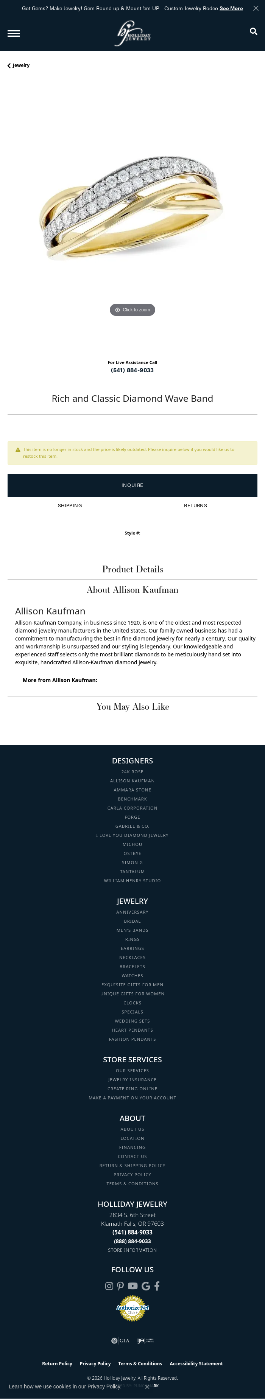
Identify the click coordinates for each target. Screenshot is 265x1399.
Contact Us (132, 1156)
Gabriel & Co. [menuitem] (132, 826)
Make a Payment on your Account (132, 1098)
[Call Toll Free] (132, 1241)
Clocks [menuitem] (132, 1003)
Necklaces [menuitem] (132, 957)
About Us (133, 1129)
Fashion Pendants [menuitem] (132, 1039)
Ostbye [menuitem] (133, 853)
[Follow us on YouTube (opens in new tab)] (133, 1286)
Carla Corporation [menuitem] (133, 808)
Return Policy (57, 1363)
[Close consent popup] (147, 1387)
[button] (253, 33)
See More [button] (231, 8)
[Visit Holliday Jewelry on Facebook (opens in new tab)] (157, 1286)
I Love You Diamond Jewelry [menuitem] (132, 835)
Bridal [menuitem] (132, 921)
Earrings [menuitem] (132, 948)
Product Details (132, 569)
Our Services (132, 1070)
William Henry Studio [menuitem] (132, 880)
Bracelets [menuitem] (132, 966)
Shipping (70, 505)
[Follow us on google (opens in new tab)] (146, 1286)
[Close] (255, 8)
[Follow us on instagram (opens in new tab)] (109, 1286)
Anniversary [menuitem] (132, 912)
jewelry (21, 65)
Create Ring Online (132, 1088)
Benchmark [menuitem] (132, 799)
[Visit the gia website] (120, 1340)
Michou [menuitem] (132, 844)
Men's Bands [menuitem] (133, 930)
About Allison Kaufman (132, 589)
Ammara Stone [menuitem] (132, 790)
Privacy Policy (132, 1174)
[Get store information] (132, 1250)
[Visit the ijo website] (145, 1340)
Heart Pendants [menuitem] (132, 1030)
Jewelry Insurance (132, 1079)
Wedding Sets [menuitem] (132, 1021)
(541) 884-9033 (132, 369)
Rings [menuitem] (132, 939)
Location (132, 1138)
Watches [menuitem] (132, 975)
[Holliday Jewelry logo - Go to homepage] (132, 33)
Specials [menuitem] (132, 1012)
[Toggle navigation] (13, 33)
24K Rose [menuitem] (133, 771)
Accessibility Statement (196, 1363)
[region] (132, 217)
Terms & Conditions (132, 1183)
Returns (195, 505)
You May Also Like (132, 706)
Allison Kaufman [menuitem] (132, 780)
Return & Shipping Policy (133, 1165)
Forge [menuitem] (132, 817)
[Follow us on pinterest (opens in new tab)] (120, 1286)
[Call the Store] (132, 1232)
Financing (132, 1147)
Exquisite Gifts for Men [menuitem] (132, 984)
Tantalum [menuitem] (132, 871)
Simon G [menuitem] (132, 862)
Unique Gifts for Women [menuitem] (132, 993)
